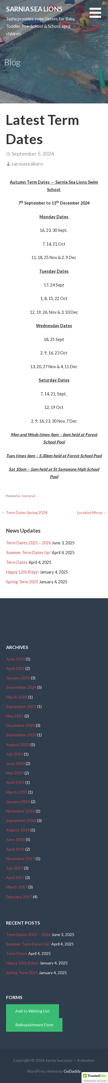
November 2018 (20, 811)
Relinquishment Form (34, 1024)
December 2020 (20, 725)
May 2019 (15, 772)
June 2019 (15, 763)
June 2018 (15, 839)
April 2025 (15, 668)
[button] (99, 16)
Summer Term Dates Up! (28, 552)
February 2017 (19, 896)
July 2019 (14, 754)
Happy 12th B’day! (22, 572)
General (28, 496)
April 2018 (15, 849)
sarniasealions (27, 163)
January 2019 (18, 801)
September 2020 (21, 734)
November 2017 (20, 858)
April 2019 (15, 782)
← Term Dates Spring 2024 (24, 512)
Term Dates (17, 562)
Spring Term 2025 (22, 581)
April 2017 (15, 877)
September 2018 (21, 820)
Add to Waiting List (32, 1011)
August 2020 (18, 744)
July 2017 (14, 868)
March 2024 (16, 696)
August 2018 (18, 829)
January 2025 (18, 677)
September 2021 (21, 706)
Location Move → (92, 512)
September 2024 (21, 687)
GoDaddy (72, 1071)
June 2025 (15, 658)
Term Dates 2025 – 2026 (28, 542)
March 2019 (16, 792)
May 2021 (15, 715)
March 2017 (16, 886)
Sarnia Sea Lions (34, 9)
